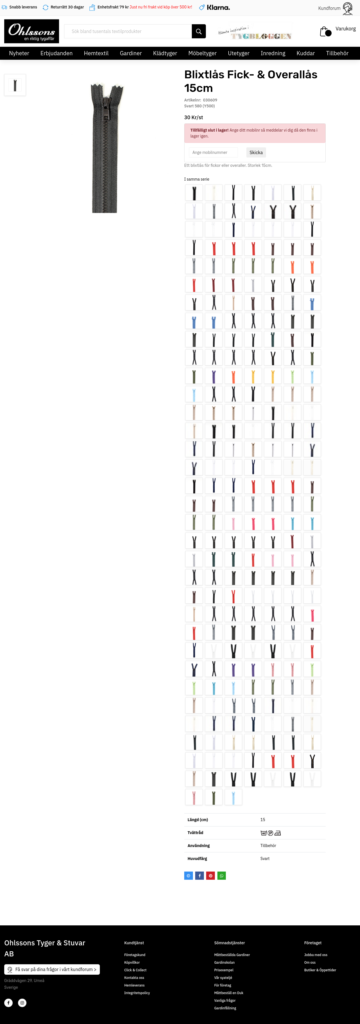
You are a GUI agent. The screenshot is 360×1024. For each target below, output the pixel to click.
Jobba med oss (315, 955)
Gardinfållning (225, 1008)
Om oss (310, 962)
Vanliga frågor (225, 1000)
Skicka (256, 152)
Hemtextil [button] (96, 53)
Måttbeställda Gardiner (232, 955)
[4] (22, 1002)
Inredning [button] (273, 53)
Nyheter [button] (19, 53)
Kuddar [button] (305, 53)
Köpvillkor (132, 962)
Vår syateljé (223, 978)
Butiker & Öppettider (320, 970)
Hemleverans (134, 985)
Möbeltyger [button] (202, 53)
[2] (8, 1002)
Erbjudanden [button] (56, 53)
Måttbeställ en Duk (228, 993)
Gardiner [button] (131, 53)
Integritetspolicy (137, 993)
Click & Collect (135, 970)
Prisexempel (223, 970)
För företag (222, 985)
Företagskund (134, 955)
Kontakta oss (134, 978)
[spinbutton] (213, 152)
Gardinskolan (224, 962)
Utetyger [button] (238, 53)
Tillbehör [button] (337, 53)
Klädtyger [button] (165, 53)
